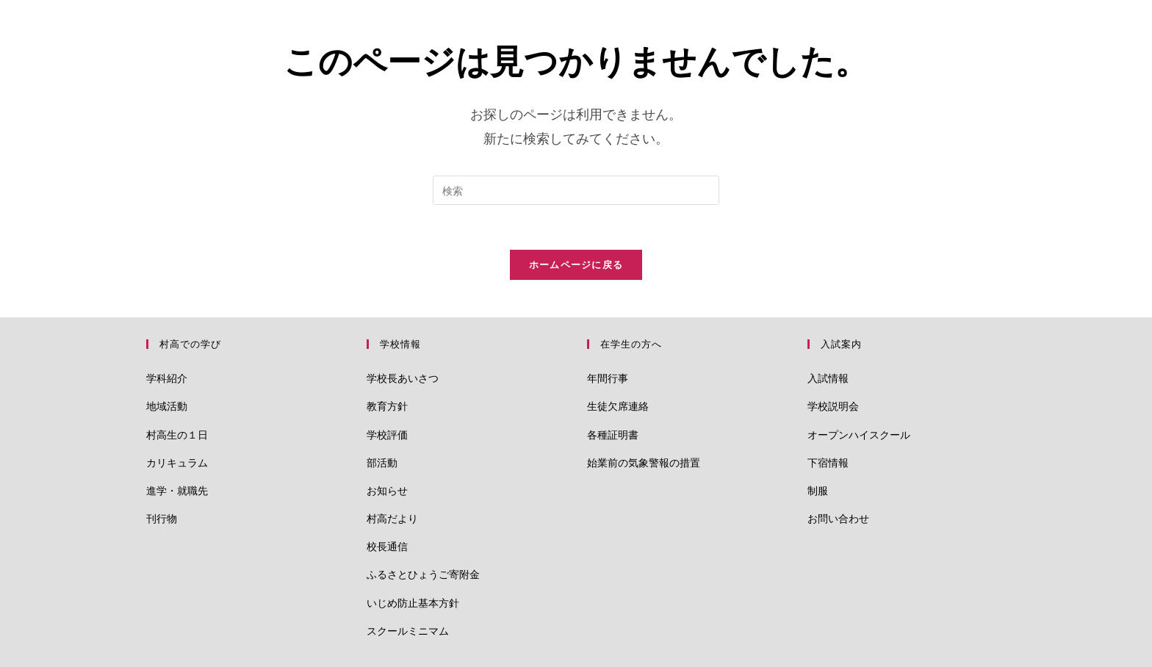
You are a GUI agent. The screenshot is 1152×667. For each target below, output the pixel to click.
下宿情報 (828, 462)
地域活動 (166, 406)
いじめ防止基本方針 (413, 603)
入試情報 (828, 378)
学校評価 (387, 434)
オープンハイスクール (858, 434)
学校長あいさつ (403, 378)
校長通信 (387, 546)
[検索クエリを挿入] (576, 190)
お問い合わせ (838, 518)
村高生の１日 (177, 434)
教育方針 (387, 406)
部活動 (382, 462)
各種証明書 (612, 434)
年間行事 (607, 378)
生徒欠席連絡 (618, 406)
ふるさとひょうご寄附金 (423, 574)
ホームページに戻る (576, 264)
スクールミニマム (408, 631)
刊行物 (161, 518)
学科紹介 (166, 378)
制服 (817, 490)
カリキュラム (177, 462)
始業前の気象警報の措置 (643, 462)
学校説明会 (833, 406)
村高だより (392, 518)
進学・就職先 (177, 490)
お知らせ (387, 490)
